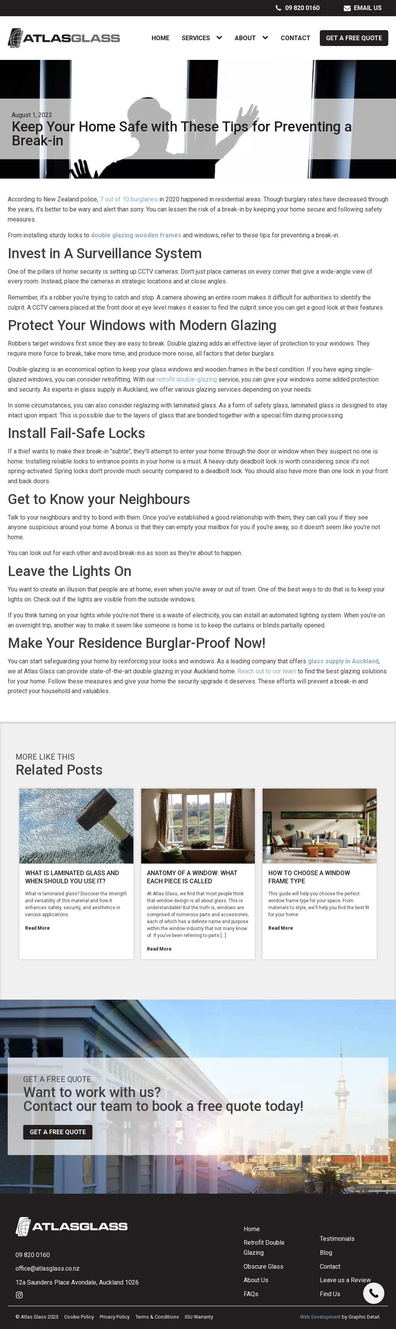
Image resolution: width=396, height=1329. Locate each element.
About (245, 38)
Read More (37, 928)
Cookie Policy (79, 1317)
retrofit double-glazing (187, 379)
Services (196, 38)
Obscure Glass (263, 1266)
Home (160, 38)
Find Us (330, 1294)
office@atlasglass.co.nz (47, 1268)
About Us (256, 1280)
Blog (326, 1252)
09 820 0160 (32, 1255)
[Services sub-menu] (220, 38)
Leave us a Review (345, 1280)
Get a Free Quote (354, 38)
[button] (297, 8)
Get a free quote (58, 1132)
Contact (296, 38)
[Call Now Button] (373, 1293)
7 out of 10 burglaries (129, 199)
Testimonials (337, 1238)
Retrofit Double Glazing (264, 1247)
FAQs (251, 1294)
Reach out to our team (266, 671)
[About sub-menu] (266, 38)
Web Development (320, 1317)
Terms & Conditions (157, 1317)
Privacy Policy (115, 1317)
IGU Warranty (199, 1317)
